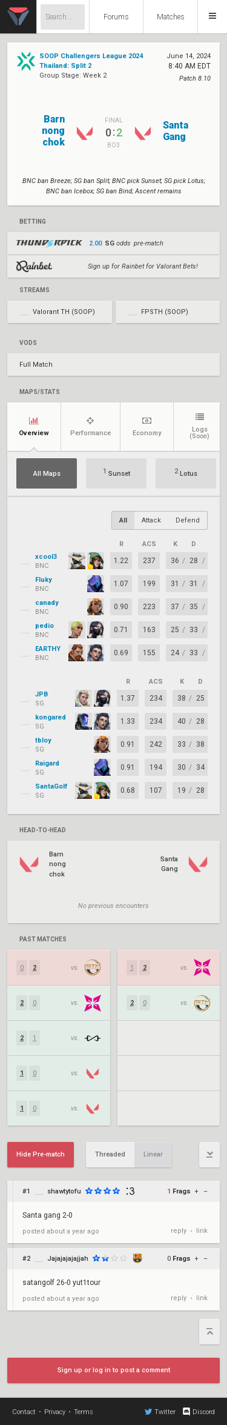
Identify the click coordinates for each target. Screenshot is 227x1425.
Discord (198, 1412)
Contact (24, 1412)
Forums (116, 17)
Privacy (54, 1412)
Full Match (36, 365)
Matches (171, 17)
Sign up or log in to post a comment (114, 1370)
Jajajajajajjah (67, 1259)
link (202, 1230)
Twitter (160, 1411)
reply (178, 1230)
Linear (153, 1154)
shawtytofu (64, 1191)
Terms (83, 1412)
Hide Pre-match (40, 1154)
